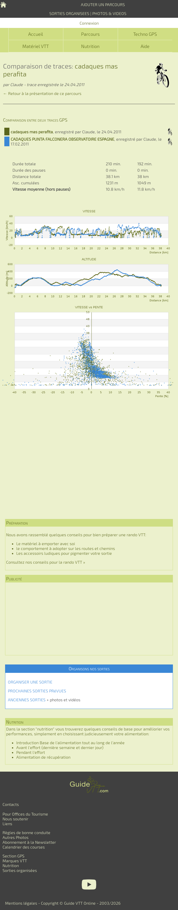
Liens (7, 823)
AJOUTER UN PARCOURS (103, 4)
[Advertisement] (91, 461)
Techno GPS (145, 34)
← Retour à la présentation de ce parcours (42, 93)
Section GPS (13, 855)
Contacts (11, 804)
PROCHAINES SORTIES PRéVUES (37, 690)
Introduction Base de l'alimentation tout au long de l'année (70, 742)
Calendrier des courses (24, 846)
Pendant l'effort (30, 752)
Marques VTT (15, 860)
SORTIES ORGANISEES (69, 13)
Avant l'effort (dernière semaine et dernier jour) (59, 747)
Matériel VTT (35, 46)
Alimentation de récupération (43, 757)
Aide (145, 46)
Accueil (35, 34)
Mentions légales (21, 903)
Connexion (89, 23)
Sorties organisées (20, 870)
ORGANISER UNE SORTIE (30, 681)
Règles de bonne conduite (26, 832)
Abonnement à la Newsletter (29, 842)
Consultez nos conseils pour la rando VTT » (45, 562)
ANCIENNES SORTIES (27, 699)
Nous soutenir (15, 818)
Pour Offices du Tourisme (25, 813)
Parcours (90, 34)
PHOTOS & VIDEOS (109, 13)
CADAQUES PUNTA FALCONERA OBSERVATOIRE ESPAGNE (62, 139)
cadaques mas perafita (32, 131)
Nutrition (90, 46)
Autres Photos (15, 837)
